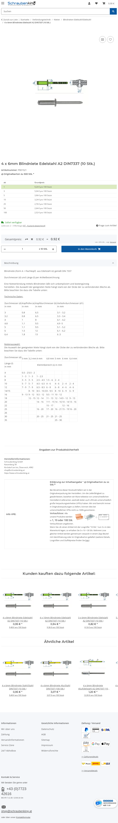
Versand (113, 242)
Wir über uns (8, 729)
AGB (43, 734)
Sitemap (45, 739)
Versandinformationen (12, 739)
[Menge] (22, 249)
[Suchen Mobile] (55, 11)
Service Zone (7, 745)
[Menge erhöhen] (53, 249)
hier (87, 540)
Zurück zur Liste (10, 19)
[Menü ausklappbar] (2, 2)
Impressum (47, 745)
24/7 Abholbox (8, 750)
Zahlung (5, 734)
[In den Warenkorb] (3, 32)
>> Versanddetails (89, 770)
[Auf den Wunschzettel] (110, 39)
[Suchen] (113, 11)
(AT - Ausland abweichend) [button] (34, 225)
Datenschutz (47, 729)
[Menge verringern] (4, 249)
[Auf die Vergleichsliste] (102, 39)
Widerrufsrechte (49, 750)
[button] (89, 3)
